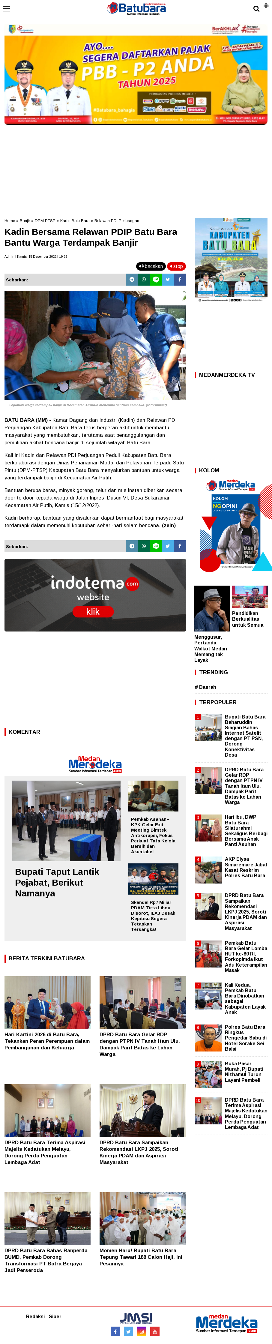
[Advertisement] (136, 170)
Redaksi (35, 1316)
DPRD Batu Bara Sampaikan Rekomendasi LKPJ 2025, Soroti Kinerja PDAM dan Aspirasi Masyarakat (246, 912)
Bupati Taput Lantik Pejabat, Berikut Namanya (57, 882)
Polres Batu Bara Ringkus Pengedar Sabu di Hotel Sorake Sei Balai (246, 1038)
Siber (55, 1316)
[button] (266, 3)
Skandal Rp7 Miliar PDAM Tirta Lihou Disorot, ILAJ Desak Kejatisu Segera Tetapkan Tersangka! (153, 916)
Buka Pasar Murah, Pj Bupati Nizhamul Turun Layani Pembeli (244, 1072)
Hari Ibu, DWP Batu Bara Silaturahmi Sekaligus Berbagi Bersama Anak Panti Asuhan (246, 830)
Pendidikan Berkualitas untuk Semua (247, 619)
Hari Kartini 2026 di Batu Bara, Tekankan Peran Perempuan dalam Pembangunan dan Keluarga (47, 1041)
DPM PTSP (45, 220)
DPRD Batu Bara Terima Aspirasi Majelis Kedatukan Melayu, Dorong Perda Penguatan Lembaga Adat (246, 1113)
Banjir (25, 220)
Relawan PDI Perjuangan (116, 220)
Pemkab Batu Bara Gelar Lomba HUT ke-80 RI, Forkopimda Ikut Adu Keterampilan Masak (246, 956)
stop (176, 266)
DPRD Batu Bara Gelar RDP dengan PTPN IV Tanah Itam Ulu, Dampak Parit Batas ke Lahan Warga (244, 786)
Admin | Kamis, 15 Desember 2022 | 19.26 (35, 256)
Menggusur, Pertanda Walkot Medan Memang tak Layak (210, 648)
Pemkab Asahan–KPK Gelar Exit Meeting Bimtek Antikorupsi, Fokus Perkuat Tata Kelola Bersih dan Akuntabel (153, 835)
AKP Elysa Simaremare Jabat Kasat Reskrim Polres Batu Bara (246, 867)
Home (9, 220)
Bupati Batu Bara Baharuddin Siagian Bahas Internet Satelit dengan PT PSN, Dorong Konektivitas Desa (245, 736)
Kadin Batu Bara (75, 220)
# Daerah (205, 687)
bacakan (151, 266)
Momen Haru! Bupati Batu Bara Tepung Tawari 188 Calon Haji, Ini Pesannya (141, 1257)
